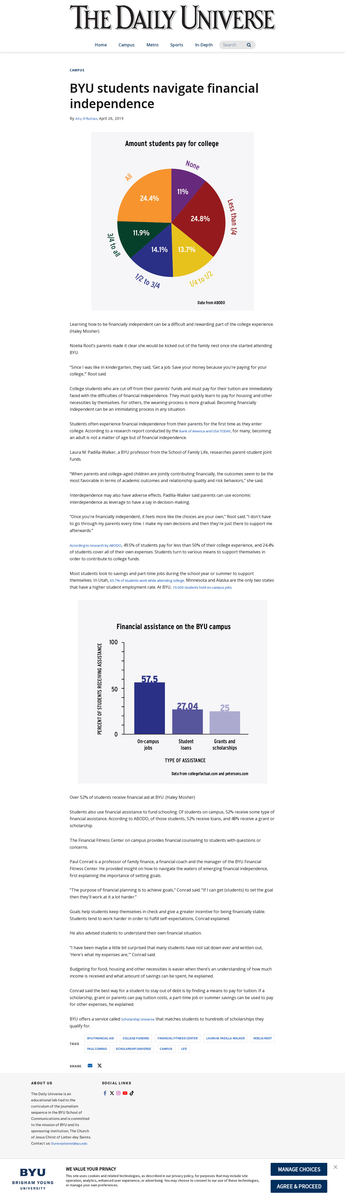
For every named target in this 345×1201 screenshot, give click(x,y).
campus (166, 1048)
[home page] (173, 23)
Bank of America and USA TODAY (211, 431)
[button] (336, 1168)
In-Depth (204, 45)
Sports (176, 45)
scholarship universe (133, 1048)
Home (101, 45)
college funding (136, 1038)
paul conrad (97, 1048)
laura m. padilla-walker (225, 1038)
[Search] (237, 44)
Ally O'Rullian (87, 118)
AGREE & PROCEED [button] (299, 1186)
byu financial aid (100, 1038)
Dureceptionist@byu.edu (52, 1149)
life (184, 1048)
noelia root (262, 1038)
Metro (152, 45)
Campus (127, 45)
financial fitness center (178, 1038)
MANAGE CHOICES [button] (299, 1169)
